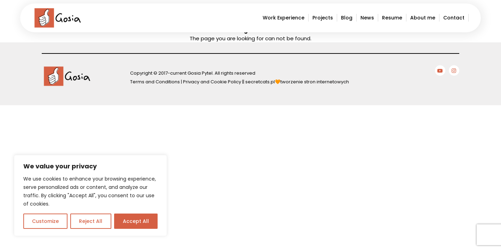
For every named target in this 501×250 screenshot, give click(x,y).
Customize (45, 221)
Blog (346, 17)
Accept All (136, 221)
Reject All (90, 221)
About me (422, 17)
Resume (392, 17)
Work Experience (283, 17)
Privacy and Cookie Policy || (214, 81)
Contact (453, 17)
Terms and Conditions (155, 81)
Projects (322, 17)
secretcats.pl (260, 81)
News (367, 17)
